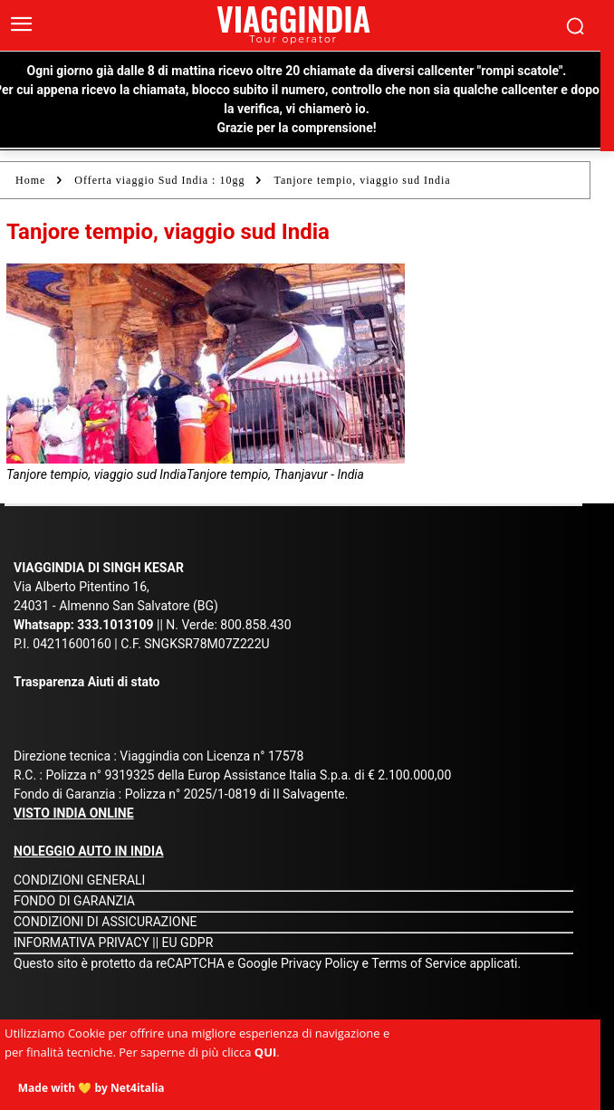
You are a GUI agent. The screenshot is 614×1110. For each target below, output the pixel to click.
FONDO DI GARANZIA (74, 901)
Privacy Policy (321, 963)
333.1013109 (115, 624)
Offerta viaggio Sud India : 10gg (159, 180)
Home (30, 180)
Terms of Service (418, 963)
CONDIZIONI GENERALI (79, 880)
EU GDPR (188, 942)
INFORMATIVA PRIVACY (81, 942)
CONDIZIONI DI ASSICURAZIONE (105, 921)
